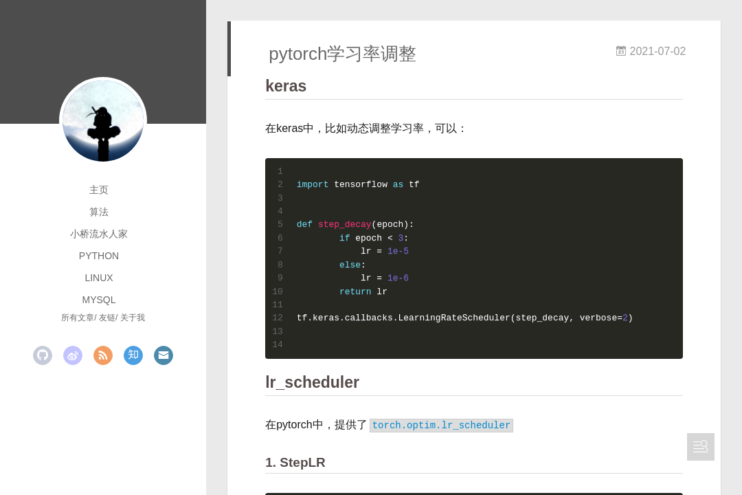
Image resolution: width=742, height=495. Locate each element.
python (99, 255)
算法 (99, 211)
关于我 (132, 317)
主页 (99, 189)
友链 (107, 317)
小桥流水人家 (99, 233)
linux (99, 277)
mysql (98, 299)
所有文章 (77, 317)
